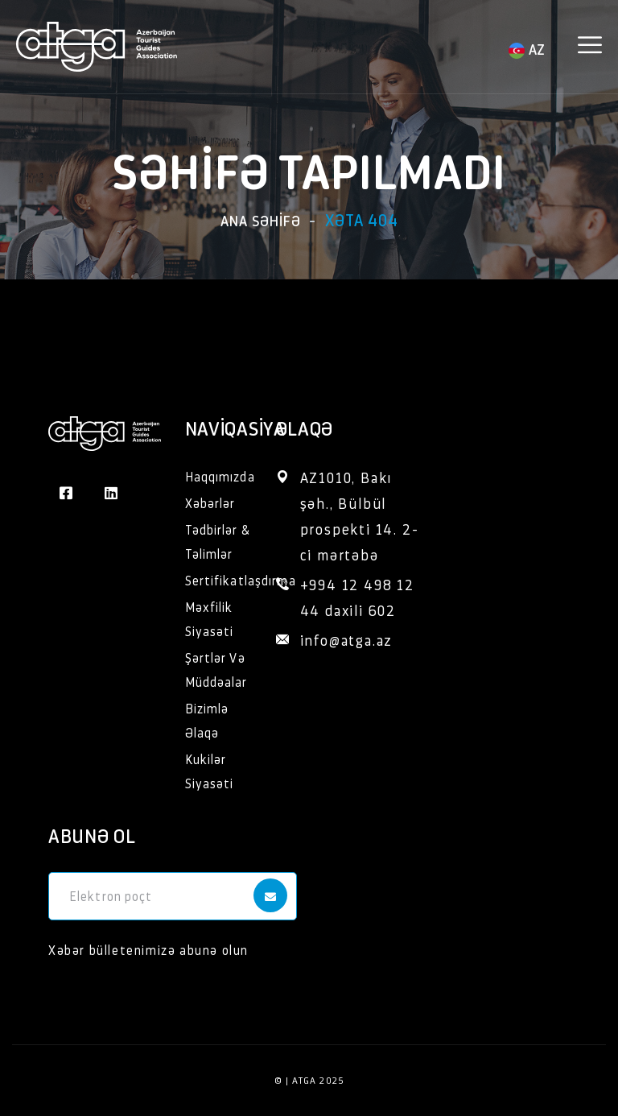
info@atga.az (346, 640)
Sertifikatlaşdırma (240, 580)
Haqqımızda (220, 476)
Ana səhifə (260, 220)
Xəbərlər (210, 503)
